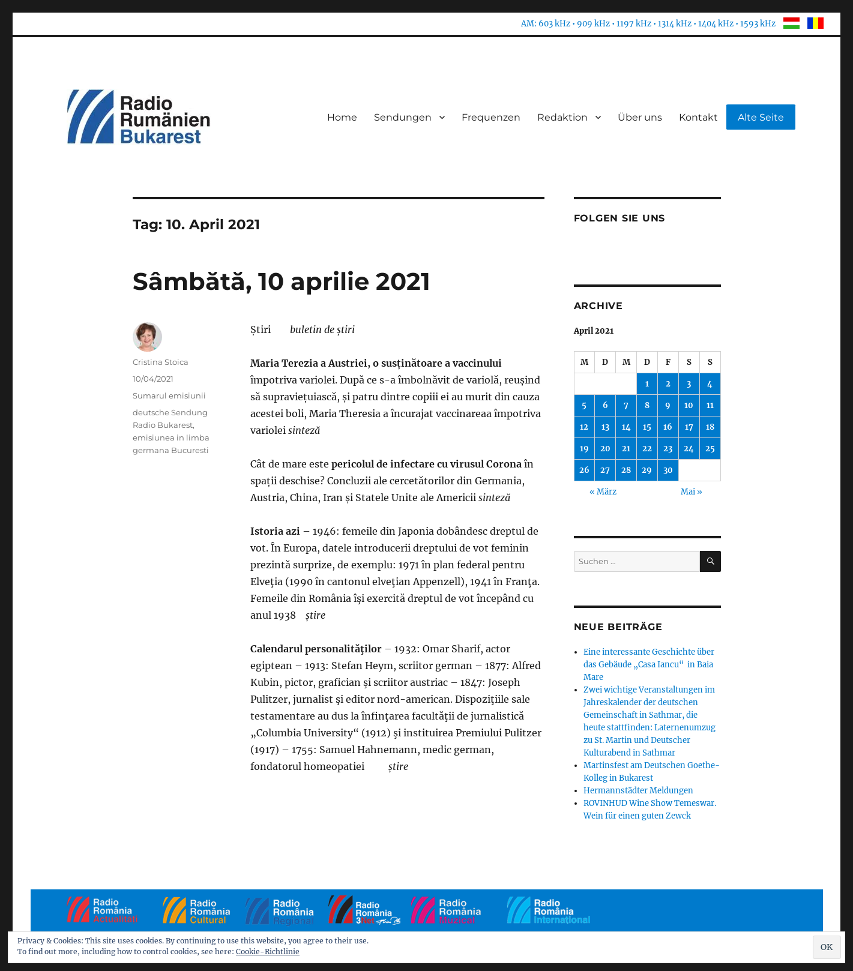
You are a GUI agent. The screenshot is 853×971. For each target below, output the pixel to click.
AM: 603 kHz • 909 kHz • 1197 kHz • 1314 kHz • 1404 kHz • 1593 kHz (648, 24)
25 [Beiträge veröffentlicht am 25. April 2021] (710, 448)
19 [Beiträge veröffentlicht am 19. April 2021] (584, 448)
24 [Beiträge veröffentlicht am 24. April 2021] (689, 448)
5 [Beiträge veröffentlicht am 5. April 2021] (584, 405)
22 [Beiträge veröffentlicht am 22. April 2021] (647, 448)
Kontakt (698, 117)
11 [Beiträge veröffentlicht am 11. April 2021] (710, 405)
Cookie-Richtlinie (268, 951)
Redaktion (562, 117)
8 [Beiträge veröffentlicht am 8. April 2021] (647, 405)
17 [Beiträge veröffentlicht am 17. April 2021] (689, 427)
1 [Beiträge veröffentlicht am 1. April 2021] (647, 384)
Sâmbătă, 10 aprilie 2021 (281, 281)
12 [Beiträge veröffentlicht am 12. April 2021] (584, 427)
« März (602, 492)
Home (342, 117)
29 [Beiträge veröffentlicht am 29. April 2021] (647, 470)
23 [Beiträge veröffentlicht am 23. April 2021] (667, 448)
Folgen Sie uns (620, 218)
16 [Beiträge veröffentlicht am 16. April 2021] (667, 427)
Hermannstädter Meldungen (638, 791)
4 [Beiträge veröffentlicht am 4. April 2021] (710, 384)
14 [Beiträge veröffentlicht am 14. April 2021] (626, 427)
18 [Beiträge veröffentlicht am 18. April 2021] (710, 427)
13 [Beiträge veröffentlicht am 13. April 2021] (605, 427)
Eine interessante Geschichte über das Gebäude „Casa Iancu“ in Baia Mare (648, 664)
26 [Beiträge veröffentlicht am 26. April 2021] (584, 470)
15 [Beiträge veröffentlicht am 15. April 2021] (647, 427)
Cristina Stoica (160, 362)
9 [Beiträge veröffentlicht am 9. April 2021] (668, 405)
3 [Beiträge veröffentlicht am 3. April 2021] (689, 384)
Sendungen (403, 117)
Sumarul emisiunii (169, 395)
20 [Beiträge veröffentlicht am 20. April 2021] (605, 448)
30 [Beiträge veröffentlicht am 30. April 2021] (668, 470)
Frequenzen (491, 117)
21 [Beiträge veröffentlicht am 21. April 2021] (626, 448)
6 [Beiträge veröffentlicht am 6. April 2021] (605, 405)
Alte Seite (761, 117)
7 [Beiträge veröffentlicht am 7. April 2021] (626, 405)
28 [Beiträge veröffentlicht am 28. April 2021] (626, 470)
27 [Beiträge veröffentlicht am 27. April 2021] (605, 470)
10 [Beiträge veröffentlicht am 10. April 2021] (688, 405)
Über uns (640, 117)
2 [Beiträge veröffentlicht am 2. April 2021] (668, 384)
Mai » (691, 492)
